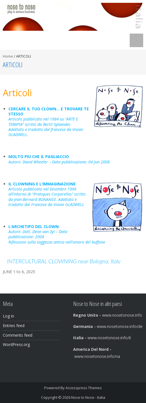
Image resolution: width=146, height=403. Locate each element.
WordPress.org (16, 344)
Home (8, 56)
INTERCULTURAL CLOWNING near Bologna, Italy (64, 261)
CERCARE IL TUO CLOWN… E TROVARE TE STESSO (48, 111)
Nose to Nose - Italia (88, 397)
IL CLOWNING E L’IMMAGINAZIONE (42, 184)
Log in (8, 316)
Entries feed (13, 325)
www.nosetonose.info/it (102, 337)
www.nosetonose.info (108, 315)
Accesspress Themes (84, 387)
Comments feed (17, 335)
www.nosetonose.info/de (108, 326)
